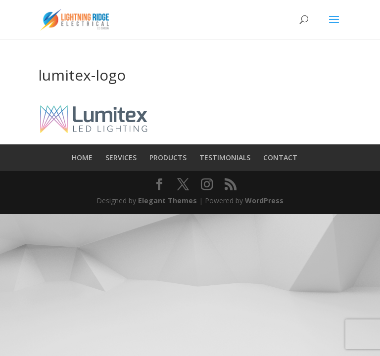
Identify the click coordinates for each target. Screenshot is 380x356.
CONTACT (280, 157)
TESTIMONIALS (224, 157)
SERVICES (121, 157)
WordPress (264, 200)
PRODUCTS (168, 157)
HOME (82, 157)
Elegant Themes (167, 200)
